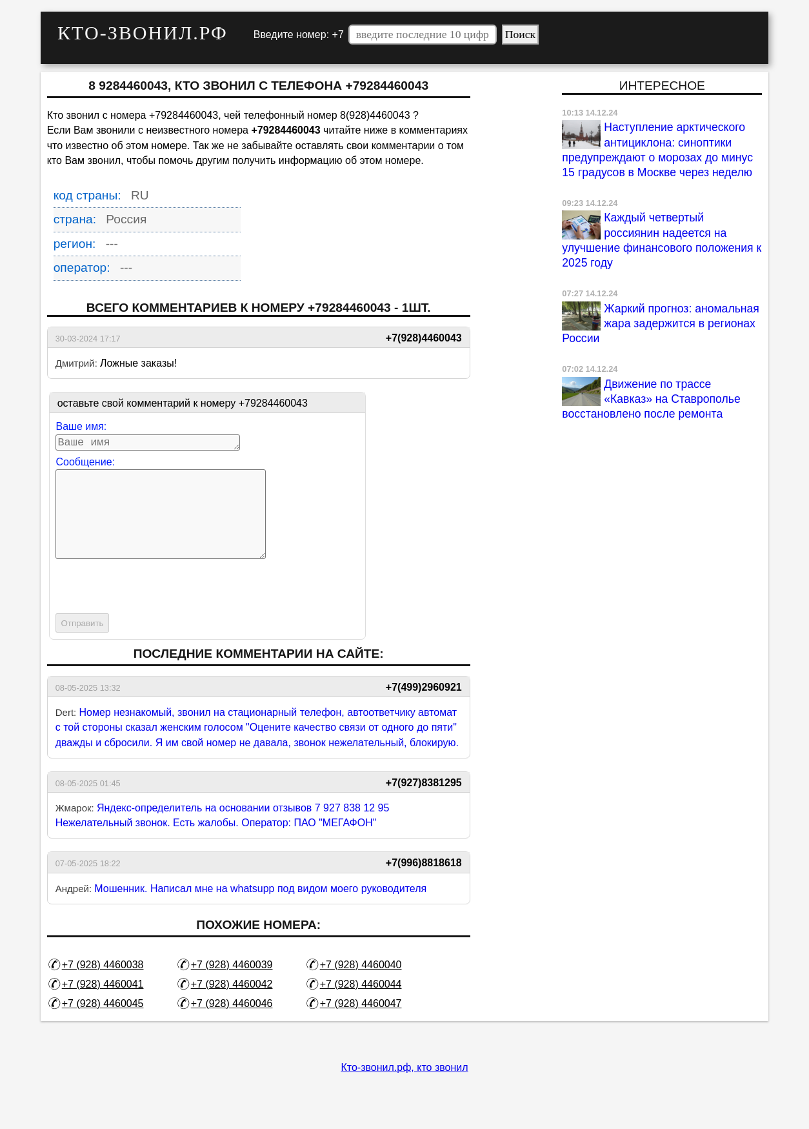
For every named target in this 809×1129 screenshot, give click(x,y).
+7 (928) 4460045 (103, 1024)
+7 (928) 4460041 (103, 1004)
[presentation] (153, 609)
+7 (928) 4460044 (361, 1004)
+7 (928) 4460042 (232, 1004)
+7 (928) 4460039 (232, 985)
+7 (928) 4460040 (361, 985)
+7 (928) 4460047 (361, 1024)
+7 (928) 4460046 (232, 1024)
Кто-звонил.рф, (379, 1088)
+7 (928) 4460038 (103, 985)
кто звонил (442, 1088)
